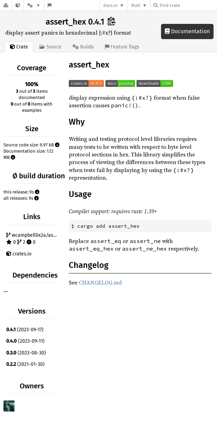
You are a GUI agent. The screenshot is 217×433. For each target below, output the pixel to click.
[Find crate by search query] (188, 5)
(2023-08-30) (26, 353)
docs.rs (110, 5)
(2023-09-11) (25, 341)
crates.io (18, 254)
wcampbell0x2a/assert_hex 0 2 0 (33, 238)
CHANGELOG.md (100, 282)
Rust (135, 5)
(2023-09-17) (25, 330)
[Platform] (34, 5)
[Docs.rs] (6, 5)
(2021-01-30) (25, 364)
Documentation (187, 31)
